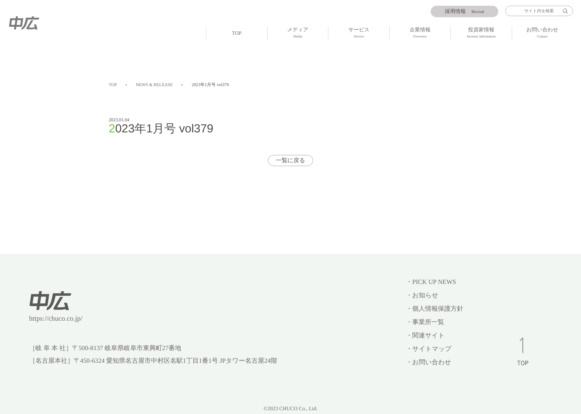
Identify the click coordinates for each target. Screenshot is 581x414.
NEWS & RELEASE (154, 85)
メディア (298, 33)
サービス (358, 33)
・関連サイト (425, 335)
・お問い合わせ (428, 362)
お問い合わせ (542, 33)
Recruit (464, 11)
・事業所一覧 (425, 322)
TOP (237, 33)
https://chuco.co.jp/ (56, 318)
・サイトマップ (428, 348)
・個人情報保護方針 (434, 308)
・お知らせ (422, 295)
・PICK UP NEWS (431, 281)
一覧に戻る (290, 160)
